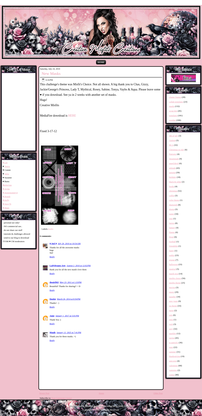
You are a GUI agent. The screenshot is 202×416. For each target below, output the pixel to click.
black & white (175, 182)
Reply (52, 257)
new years (173, 301)
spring (172, 338)
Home (101, 62)
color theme (174, 200)
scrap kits (173, 111)
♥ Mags (6, 208)
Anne (52, 315)
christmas (173, 191)
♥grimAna (7, 185)
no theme (173, 306)
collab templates (176, 102)
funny (171, 250)
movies (172, 287)
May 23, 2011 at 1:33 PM (71, 282)
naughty (172, 296)
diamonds (173, 205)
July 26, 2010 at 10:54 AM (69, 243)
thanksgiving (174, 356)
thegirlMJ (54, 282)
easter (171, 214)
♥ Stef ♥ (53, 243)
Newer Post (44, 393)
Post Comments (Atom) (62, 398)
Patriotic (172, 154)
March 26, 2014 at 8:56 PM (68, 299)
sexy (171, 329)
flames (172, 232)
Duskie (53, 299)
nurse (171, 310)
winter (172, 374)
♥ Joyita (6, 189)
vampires (173, 370)
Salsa (6, 174)
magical (172, 269)
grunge (172, 260)
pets (171, 315)
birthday (172, 177)
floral (171, 237)
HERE (72, 115)
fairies (171, 223)
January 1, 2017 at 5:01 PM (67, 315)
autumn (172, 172)
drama (171, 209)
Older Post (158, 393)
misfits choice (175, 278)
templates (173, 115)
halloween (173, 264)
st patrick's (173, 342)
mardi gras (173, 273)
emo (171, 218)
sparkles (172, 333)
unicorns (173, 361)
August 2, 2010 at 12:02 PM (78, 265)
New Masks (51, 73)
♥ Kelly (6, 200)
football (172, 241)
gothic (172, 255)
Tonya (7, 166)
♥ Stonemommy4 (10, 192)
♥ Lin (5, 162)
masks (50, 229)
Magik (53, 332)
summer (172, 352)
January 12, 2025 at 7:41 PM (69, 332)
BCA (171, 145)
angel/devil (174, 163)
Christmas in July (176, 149)
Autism (172, 140)
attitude (172, 168)
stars (171, 347)
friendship (173, 246)
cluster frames (175, 97)
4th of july (173, 135)
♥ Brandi (6, 196)
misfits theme (175, 283)
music (171, 292)
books (171, 186)
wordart (172, 120)
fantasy (172, 227)
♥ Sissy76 (7, 204)
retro (171, 319)
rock (171, 324)
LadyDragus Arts (57, 265)
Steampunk (174, 158)
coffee (171, 195)
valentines (173, 365)
